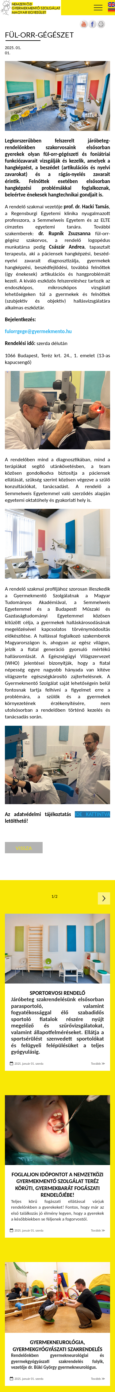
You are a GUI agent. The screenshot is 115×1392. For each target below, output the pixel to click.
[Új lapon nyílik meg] (92, 27)
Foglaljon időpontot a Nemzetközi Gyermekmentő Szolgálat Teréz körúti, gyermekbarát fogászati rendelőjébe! (57, 1185)
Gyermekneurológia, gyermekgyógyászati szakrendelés (57, 1346)
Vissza (24, 848)
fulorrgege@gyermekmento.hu (38, 331)
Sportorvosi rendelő (57, 993)
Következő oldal (104, 898)
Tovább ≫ (98, 1064)
